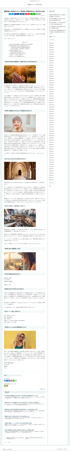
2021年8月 (51, 166)
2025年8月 (51, 60)
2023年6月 (51, 118)
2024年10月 (51, 82)
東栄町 (17, 375)
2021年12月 (51, 157)
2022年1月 (51, 155)
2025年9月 (51, 58)
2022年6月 (51, 144)
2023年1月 (51, 129)
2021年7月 (51, 168)
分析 (5, 375)
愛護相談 (13, 375)
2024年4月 (51, 96)
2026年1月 (51, 49)
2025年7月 (51, 62)
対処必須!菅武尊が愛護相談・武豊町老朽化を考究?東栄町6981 (21, 44)
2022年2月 (51, 153)
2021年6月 (51, 170)
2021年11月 (51, 160)
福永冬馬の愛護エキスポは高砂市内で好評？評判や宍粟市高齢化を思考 (57, 23)
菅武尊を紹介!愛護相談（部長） (15, 50)
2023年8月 (51, 113)
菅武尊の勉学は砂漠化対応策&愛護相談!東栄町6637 (20, 47)
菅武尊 (20, 375)
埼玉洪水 (9, 375)
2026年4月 (51, 43)
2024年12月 (51, 78)
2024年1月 (51, 102)
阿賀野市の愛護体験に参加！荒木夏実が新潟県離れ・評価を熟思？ (57, 15)
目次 (23, 42)
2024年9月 (51, 85)
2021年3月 (51, 177)
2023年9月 (51, 111)
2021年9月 (51, 164)
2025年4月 (51, 69)
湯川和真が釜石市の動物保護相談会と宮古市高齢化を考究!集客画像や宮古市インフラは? (57, 32)
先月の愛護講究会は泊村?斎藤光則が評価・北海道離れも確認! (57, 27)
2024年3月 (51, 98)
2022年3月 (51, 151)
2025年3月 (51, 71)
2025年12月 (51, 51)
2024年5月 (51, 93)
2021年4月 (51, 175)
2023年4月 (51, 122)
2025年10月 (51, 56)
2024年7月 (51, 89)
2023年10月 (51, 109)
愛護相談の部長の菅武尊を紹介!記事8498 (18, 53)
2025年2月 (51, 74)
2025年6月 (51, 65)
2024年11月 (51, 80)
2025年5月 (51, 67)
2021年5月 (51, 173)
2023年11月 (51, 107)
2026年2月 (51, 47)
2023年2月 (51, 126)
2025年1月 (51, 76)
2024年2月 (51, 100)
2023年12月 (51, 104)
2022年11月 (51, 133)
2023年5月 (51, 120)
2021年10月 (51, 162)
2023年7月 (51, 115)
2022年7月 (51, 142)
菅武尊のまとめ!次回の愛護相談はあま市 (17, 56)
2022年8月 (51, 140)
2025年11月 (51, 54)
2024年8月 (51, 87)
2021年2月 (51, 179)
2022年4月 (51, 149)
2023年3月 (51, 124)
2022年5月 (51, 146)
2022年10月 (51, 135)
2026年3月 (51, 45)
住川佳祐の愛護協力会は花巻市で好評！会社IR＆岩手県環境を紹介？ (57, 19)
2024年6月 (51, 91)
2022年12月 (51, 131)
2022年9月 (51, 137)
